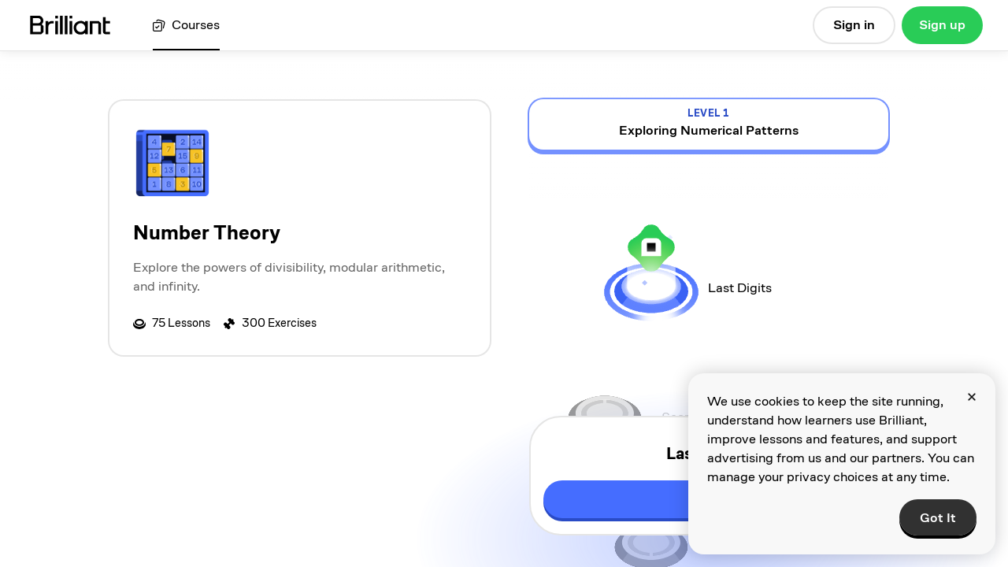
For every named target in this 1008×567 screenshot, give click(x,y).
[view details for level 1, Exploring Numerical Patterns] (708, 124)
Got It (938, 518)
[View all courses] (186, 25)
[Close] (971, 397)
